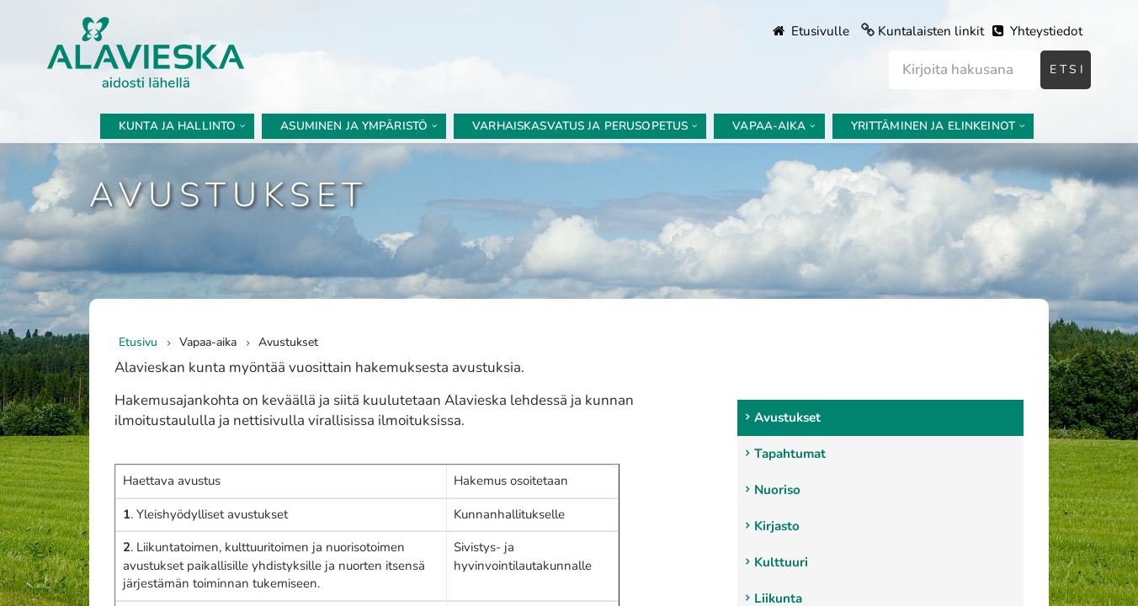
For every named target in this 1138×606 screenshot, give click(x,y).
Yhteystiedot (1037, 31)
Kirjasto (777, 526)
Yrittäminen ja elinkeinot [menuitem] (933, 126)
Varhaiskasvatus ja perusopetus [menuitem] (580, 126)
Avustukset (787, 417)
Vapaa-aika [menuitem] (769, 126)
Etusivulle (811, 31)
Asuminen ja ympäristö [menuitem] (354, 126)
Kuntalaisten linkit (931, 31)
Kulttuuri (781, 562)
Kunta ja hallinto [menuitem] (177, 126)
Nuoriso (777, 489)
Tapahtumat (790, 453)
